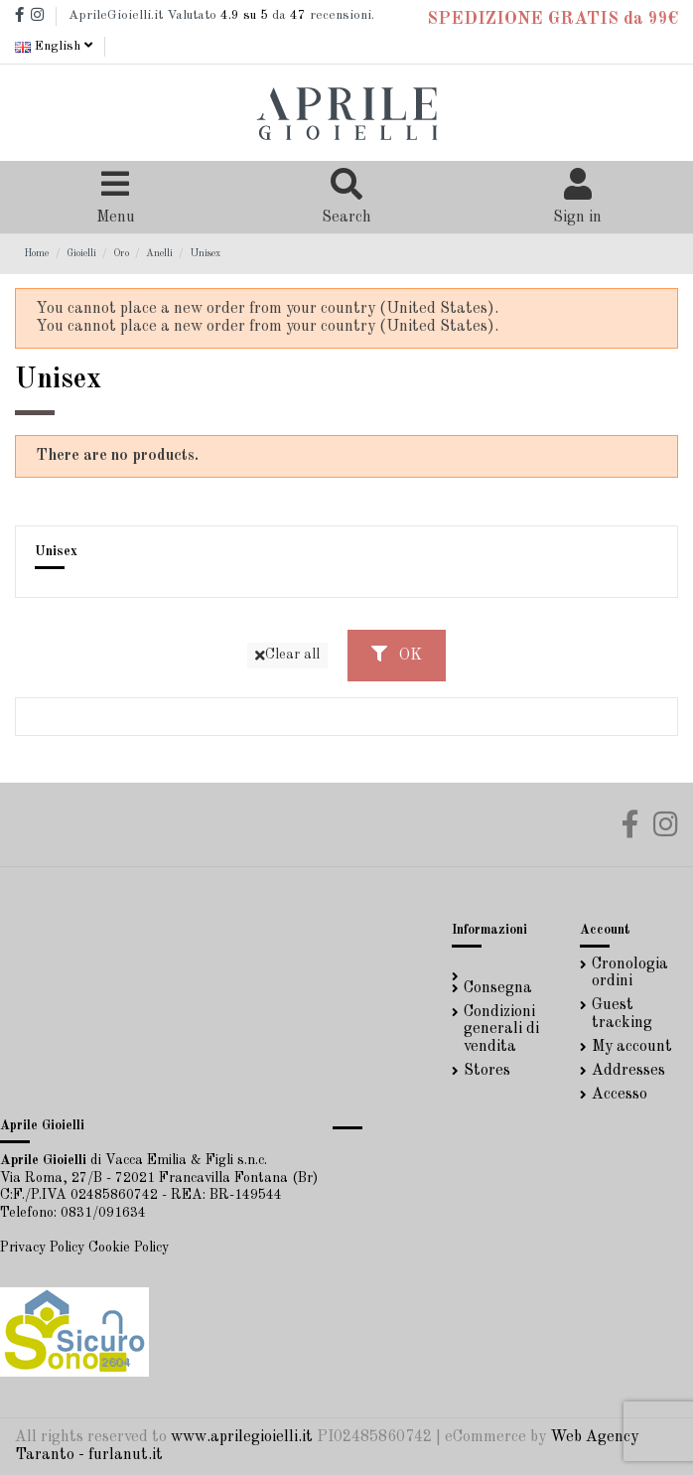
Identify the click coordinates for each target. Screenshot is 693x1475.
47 (298, 15)
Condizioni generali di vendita (501, 1029)
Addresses (628, 1071)
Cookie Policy (128, 1247)
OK (396, 655)
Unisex (56, 551)
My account (632, 1047)
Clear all (287, 655)
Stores (487, 1071)
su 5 (244, 15)
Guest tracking (622, 1014)
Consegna (498, 988)
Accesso (619, 1095)
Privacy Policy (42, 1247)
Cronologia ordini (630, 973)
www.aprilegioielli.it (242, 1437)
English (53, 46)
